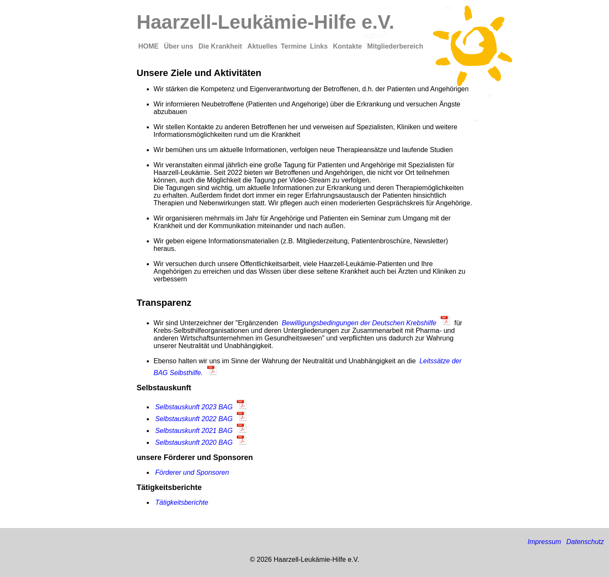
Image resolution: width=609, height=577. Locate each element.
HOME (149, 46)
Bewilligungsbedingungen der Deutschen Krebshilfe (359, 323)
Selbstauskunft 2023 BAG (194, 407)
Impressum (544, 541)
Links (319, 46)
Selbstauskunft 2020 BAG (194, 442)
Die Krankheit (221, 46)
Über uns (179, 46)
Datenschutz (585, 541)
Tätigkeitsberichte (181, 502)
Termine (294, 46)
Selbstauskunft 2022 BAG (194, 418)
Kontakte (348, 46)
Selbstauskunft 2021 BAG (194, 430)
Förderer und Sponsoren (192, 472)
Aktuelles (262, 46)
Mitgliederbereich (395, 46)
